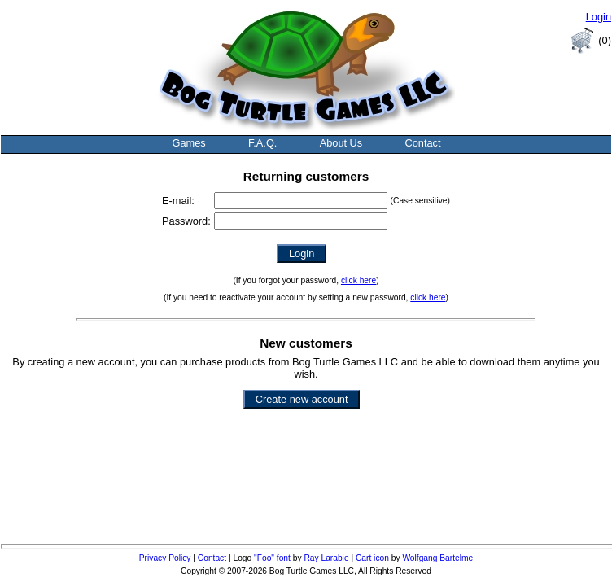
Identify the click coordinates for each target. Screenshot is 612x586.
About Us (341, 143)
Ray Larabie (326, 557)
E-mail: (178, 201)
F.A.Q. (263, 143)
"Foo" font (272, 557)
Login (598, 17)
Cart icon (372, 557)
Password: (186, 221)
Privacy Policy (165, 557)
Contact (422, 143)
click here (358, 280)
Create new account (302, 399)
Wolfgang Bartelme (437, 557)
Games (188, 143)
